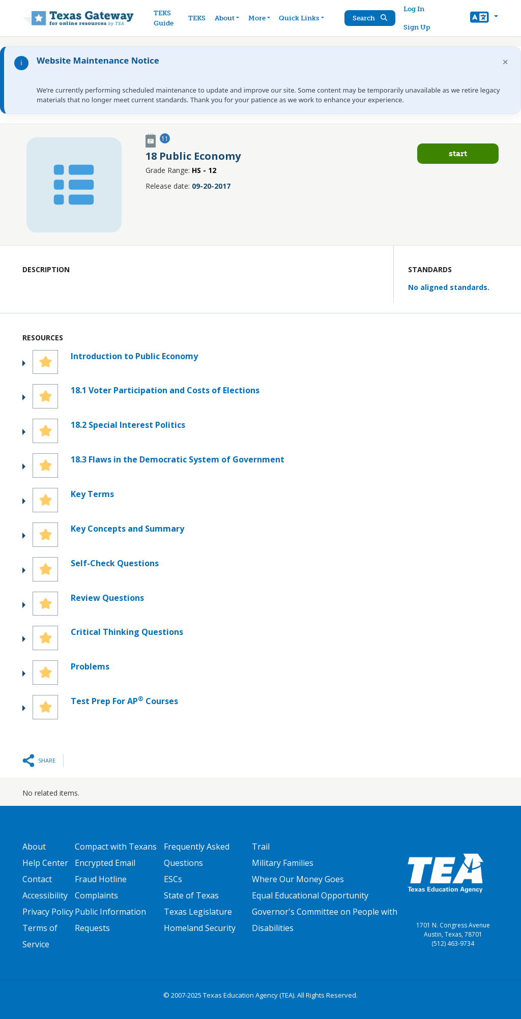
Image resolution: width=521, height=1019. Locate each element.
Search (370, 18)
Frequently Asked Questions (196, 854)
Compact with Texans (116, 846)
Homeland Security (200, 928)
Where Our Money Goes (298, 879)
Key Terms (92, 494)
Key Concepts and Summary (127, 528)
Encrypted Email (105, 862)
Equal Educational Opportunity (310, 895)
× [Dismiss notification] (505, 62)
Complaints (96, 895)
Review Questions (107, 597)
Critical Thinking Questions (127, 631)
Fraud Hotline (101, 879)
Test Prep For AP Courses (124, 701)
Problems (90, 666)
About (34, 846)
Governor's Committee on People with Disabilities (324, 920)
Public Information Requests (110, 920)
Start (458, 153)
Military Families (282, 862)
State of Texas (191, 895)
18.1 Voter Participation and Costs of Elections (165, 390)
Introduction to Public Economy (134, 356)
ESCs (173, 879)
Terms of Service (39, 936)
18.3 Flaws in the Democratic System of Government (177, 459)
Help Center (45, 862)
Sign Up (416, 27)
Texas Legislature (198, 911)
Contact (37, 879)
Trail (261, 846)
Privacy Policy (47, 911)
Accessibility (45, 895)
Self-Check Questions (115, 563)
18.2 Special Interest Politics (128, 424)
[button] (484, 18)
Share (46, 760)
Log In (413, 9)
